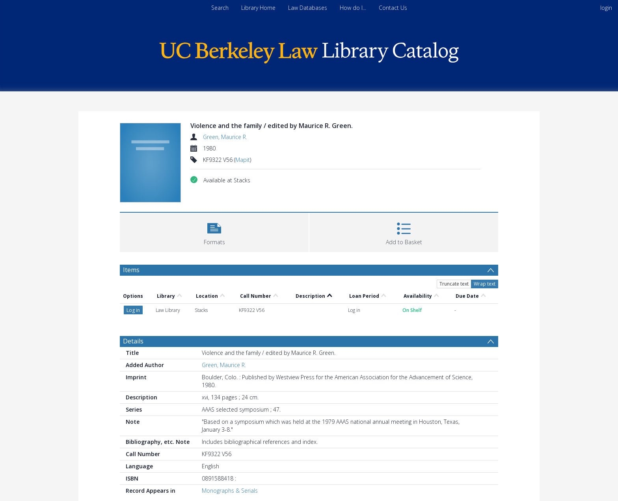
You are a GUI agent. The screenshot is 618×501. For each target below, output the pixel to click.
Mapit (242, 159)
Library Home (258, 7)
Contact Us (393, 7)
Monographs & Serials (230, 490)
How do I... (353, 7)
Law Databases (307, 7)
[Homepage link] (309, 50)
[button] (214, 231)
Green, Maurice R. (225, 137)
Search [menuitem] (220, 7)
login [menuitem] (606, 7)
